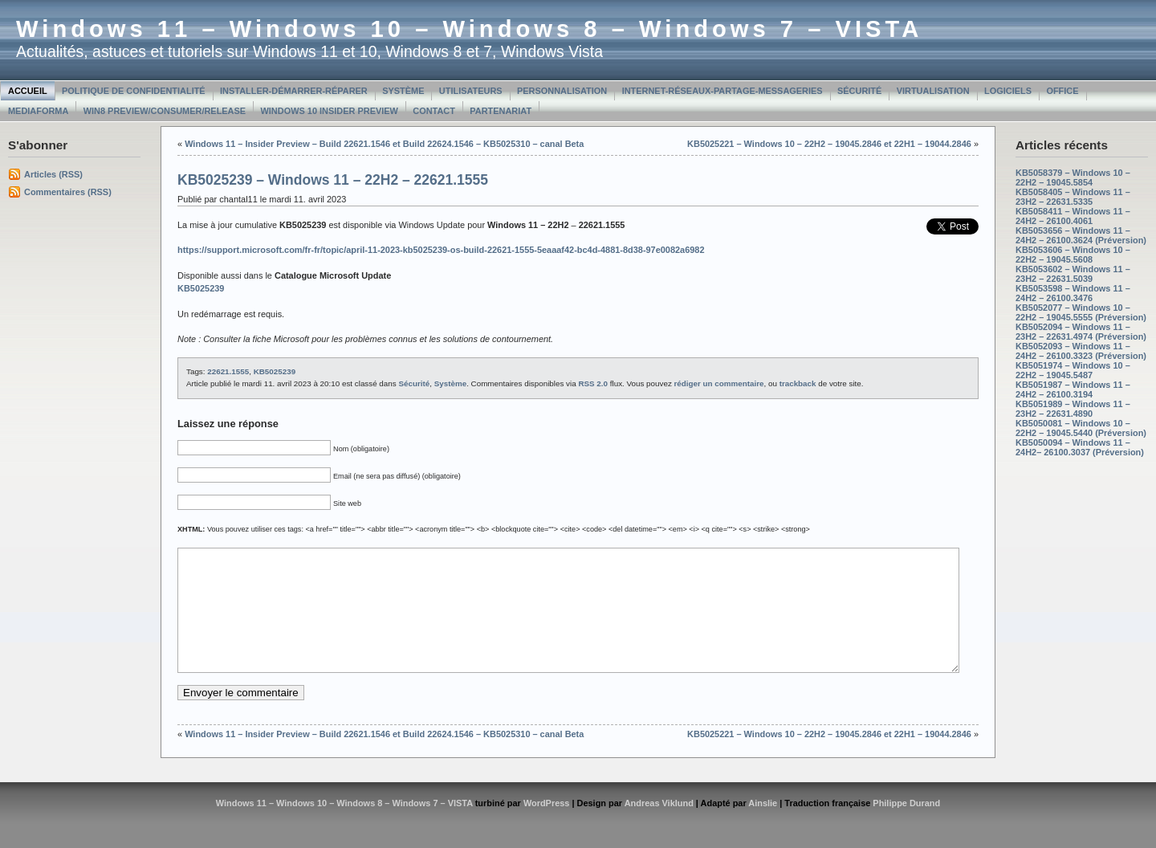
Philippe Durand (906, 827)
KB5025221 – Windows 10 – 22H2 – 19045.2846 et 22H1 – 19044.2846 (829, 144)
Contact (434, 111)
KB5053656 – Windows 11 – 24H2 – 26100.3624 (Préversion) (1081, 235)
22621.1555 (228, 371)
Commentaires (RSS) (68, 192)
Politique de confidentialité (134, 91)
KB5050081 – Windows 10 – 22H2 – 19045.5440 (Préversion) (1081, 428)
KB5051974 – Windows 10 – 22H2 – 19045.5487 (1073, 370)
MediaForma (38, 111)
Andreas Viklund (659, 827)
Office (1062, 91)
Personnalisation (562, 91)
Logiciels (1008, 91)
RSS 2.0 (593, 383)
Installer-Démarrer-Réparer (294, 91)
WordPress (546, 827)
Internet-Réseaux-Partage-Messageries (722, 91)
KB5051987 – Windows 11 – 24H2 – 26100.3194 (1073, 389)
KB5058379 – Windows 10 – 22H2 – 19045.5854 (1073, 177)
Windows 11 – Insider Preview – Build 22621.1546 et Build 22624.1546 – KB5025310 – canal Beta (384, 144)
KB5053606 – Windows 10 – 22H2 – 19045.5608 (1073, 254)
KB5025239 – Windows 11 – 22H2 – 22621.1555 (332, 180)
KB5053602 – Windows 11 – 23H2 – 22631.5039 (1073, 273)
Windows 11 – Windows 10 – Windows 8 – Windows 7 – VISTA (469, 29)
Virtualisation (933, 91)
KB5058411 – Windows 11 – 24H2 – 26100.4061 (1073, 216)
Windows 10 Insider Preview (329, 111)
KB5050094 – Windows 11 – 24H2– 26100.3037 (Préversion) (1080, 447)
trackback (797, 383)
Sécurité (859, 91)
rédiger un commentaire (719, 383)
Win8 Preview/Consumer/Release (164, 111)
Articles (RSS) (53, 174)
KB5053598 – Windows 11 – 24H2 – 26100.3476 (1073, 293)
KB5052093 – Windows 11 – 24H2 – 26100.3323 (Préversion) (1081, 351)
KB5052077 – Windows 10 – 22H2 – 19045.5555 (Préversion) (1081, 312)
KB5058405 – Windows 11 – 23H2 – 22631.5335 (1073, 196)
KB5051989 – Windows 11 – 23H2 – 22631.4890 (1073, 408)
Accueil (27, 91)
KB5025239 (274, 371)
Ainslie (762, 827)
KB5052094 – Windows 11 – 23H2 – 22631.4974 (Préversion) (1081, 331)
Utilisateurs (471, 91)
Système (403, 91)
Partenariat (500, 111)
